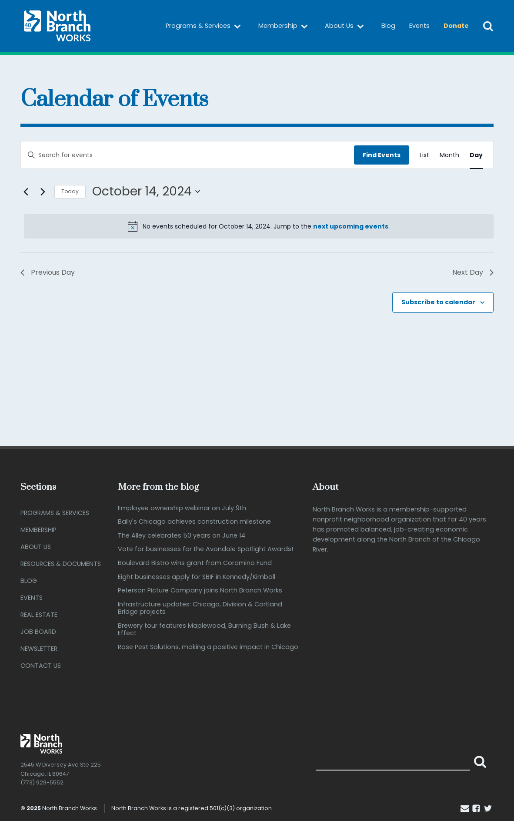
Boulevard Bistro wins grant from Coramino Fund (195, 563)
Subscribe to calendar (438, 302)
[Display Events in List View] (424, 155)
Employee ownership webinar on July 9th (182, 508)
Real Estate (38, 614)
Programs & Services (205, 26)
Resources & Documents (60, 563)
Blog (388, 25)
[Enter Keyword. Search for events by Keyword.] (187, 155)
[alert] (259, 226)
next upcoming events (350, 226)
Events (419, 25)
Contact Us (40, 665)
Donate (456, 25)
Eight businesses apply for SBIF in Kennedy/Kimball (196, 577)
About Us (346, 26)
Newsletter (38, 648)
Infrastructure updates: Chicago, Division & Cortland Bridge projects (200, 608)
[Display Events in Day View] (476, 155)
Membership (284, 26)
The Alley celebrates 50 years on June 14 (181, 535)
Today (70, 191)
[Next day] (42, 191)
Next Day (473, 272)
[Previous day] (25, 191)
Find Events (382, 155)
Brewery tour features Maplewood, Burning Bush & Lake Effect (204, 629)
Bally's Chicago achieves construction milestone (194, 521)
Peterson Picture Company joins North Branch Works (200, 590)
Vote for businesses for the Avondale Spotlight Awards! (205, 549)
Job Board (38, 631)
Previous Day (47, 272)
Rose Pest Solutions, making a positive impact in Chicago (208, 647)
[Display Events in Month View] (449, 155)
